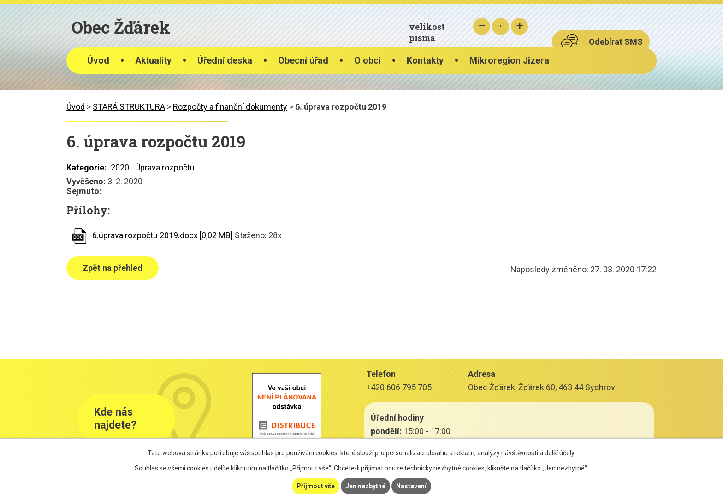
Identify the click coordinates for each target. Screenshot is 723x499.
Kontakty (425, 60)
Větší (519, 26)
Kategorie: (86, 167)
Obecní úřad (303, 60)
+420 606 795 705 (399, 387)
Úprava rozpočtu (165, 167)
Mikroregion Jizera (509, 60)
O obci (367, 60)
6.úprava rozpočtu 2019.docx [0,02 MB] (162, 235)
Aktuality (153, 60)
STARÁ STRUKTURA (129, 107)
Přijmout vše (315, 486)
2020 (120, 167)
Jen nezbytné (365, 486)
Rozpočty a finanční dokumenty (230, 107)
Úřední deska (224, 60)
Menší (481, 26)
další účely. (560, 453)
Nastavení (411, 486)
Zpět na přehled (112, 268)
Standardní (500, 26)
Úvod (98, 60)
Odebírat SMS (616, 42)
